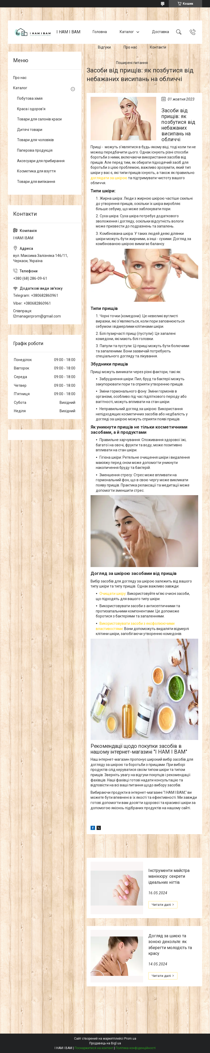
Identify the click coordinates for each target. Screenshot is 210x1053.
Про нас (130, 47)
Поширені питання (132, 63)
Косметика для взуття (36, 171)
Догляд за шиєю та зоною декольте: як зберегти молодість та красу (170, 944)
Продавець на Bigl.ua (105, 1043)
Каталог (127, 32)
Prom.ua (130, 1038)
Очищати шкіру (112, 593)
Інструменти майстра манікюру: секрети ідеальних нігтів (169, 876)
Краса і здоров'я (31, 109)
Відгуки (104, 47)
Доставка (160, 32)
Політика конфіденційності (136, 1048)
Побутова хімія (30, 98)
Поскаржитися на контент (94, 1048)
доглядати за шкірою (109, 178)
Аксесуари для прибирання (41, 161)
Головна (100, 32)
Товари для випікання (36, 181)
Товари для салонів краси (39, 119)
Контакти (158, 47)
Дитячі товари (29, 130)
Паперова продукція (34, 150)
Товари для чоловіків (35, 140)
